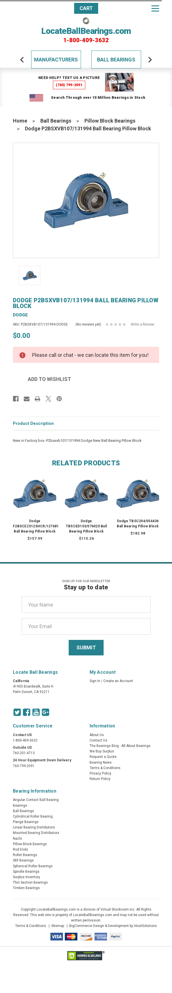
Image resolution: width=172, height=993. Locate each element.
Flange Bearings (26, 822)
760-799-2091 (24, 766)
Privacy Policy (100, 773)
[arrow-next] (150, 59)
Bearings (20, 806)
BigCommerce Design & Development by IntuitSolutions (113, 926)
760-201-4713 (24, 753)
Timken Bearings (26, 888)
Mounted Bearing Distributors (36, 833)
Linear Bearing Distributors (34, 827)
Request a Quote (103, 757)
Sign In (95, 681)
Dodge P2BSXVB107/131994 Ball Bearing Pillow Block (88, 128)
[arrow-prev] (22, 59)
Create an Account (118, 681)
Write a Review (142, 324)
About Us (97, 735)
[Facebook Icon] (26, 712)
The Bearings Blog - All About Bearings (120, 746)
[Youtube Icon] (36, 712)
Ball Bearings (116, 60)
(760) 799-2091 (69, 85)
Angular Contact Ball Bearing (36, 800)
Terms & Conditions (105, 768)
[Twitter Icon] (17, 712)
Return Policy (100, 779)
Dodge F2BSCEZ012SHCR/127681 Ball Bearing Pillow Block (36, 526)
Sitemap (57, 926)
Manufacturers (56, 60)
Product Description (33, 423)
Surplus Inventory (26, 877)
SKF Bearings (23, 860)
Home (20, 121)
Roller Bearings (25, 855)
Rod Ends (20, 849)
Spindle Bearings (26, 872)
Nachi (17, 839)
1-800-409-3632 (86, 40)
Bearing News (101, 762)
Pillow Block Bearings (109, 121)
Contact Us (98, 740)
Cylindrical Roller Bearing (33, 816)
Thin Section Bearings (30, 882)
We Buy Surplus (102, 751)
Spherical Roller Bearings (33, 866)
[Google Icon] (45, 712)
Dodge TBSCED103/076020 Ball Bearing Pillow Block (86, 526)
